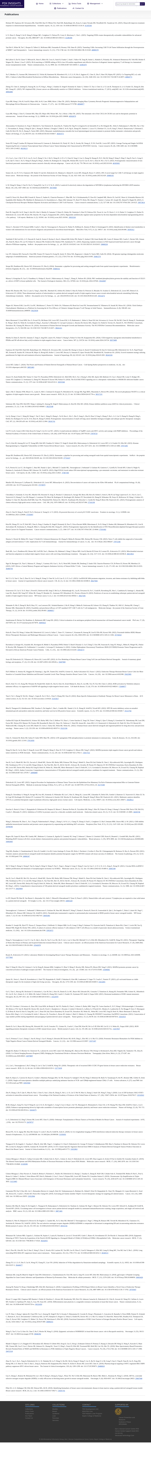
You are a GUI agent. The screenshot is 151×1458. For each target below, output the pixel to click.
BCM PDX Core (87, 1411)
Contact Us (29, 1418)
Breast (54, 1411)
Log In (142, 4)
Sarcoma (55, 1420)
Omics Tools (29, 1411)
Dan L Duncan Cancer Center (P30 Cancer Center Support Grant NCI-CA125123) (127, 1431)
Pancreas (55, 1418)
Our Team (28, 1416)
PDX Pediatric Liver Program (92, 1413)
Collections (29, 1409)
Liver (54, 1416)
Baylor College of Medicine (91, 1416)
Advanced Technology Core (124, 1435)
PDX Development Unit (90, 1409)
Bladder (55, 1409)
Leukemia (55, 1413)
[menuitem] (39, 3)
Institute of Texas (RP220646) (125, 1423)
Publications (29, 1413)
